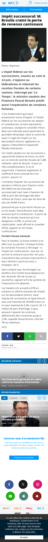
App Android (37, 496)
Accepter (24, 537)
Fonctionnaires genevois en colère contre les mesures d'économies (21, 381)
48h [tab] (4, 398)
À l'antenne (36, 9)
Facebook (9, 484)
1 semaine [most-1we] (13, 398)
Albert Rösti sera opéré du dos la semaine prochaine (20, 418)
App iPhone (23, 496)
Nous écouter (41, 3)
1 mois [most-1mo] (23, 398)
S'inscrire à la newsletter (24, 457)
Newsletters (10, 496)
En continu (12, 9)
